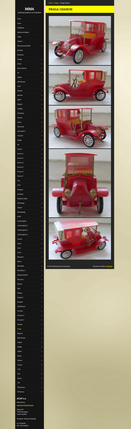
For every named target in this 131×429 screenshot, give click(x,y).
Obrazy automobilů (23, 46)
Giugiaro (20, 190)
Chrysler (20, 136)
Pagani (19, 293)
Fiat (18, 181)
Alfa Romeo (21, 82)
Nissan (19, 284)
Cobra (19, 122)
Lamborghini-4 (22, 234)
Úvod (19, 19)
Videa (19, 37)
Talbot (19, 351)
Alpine (19, 77)
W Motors (20, 392)
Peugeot (20, 302)
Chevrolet (20, 127)
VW (18, 383)
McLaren (20, 279)
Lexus (19, 243)
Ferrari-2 (20, 154)
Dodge (19, 140)
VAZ (18, 374)
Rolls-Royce (21, 338)
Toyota (19, 365)
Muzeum (20, 55)
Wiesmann (21, 387)
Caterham (20, 113)
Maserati (20, 257)
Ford (18, 185)
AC (18, 73)
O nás (19, 23)
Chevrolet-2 (21, 131)
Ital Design (21, 203)
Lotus (19, 252)
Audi (19, 86)
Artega (19, 59)
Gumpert (20, 194)
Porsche (20, 311)
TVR (18, 369)
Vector (19, 378)
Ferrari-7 (20, 176)
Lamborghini (21, 221)
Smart (19, 356)
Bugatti (19, 104)
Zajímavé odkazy (23, 32)
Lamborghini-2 (22, 225)
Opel (18, 288)
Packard (20, 297)
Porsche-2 (20, 315)
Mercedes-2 (21, 270)
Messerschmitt (22, 275)
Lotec (19, 248)
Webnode (109, 266)
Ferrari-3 (20, 158)
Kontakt (20, 50)
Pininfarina (21, 306)
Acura (19, 64)
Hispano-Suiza (22, 199)
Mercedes (20, 266)
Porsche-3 (20, 320)
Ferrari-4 (20, 163)
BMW (19, 100)
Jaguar (19, 207)
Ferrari (19, 149)
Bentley (19, 91)
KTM (19, 216)
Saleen (19, 342)
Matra (19, 261)
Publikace (20, 28)
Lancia (19, 239)
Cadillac (20, 109)
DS (18, 145)
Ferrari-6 (20, 172)
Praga (19, 329)
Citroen (19, 118)
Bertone (20, 95)
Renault (20, 333)
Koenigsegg (21, 212)
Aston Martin (22, 68)
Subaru (19, 360)
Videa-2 (20, 41)
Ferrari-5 (20, 167)
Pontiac (20, 324)
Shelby (19, 347)
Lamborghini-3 (22, 230)
